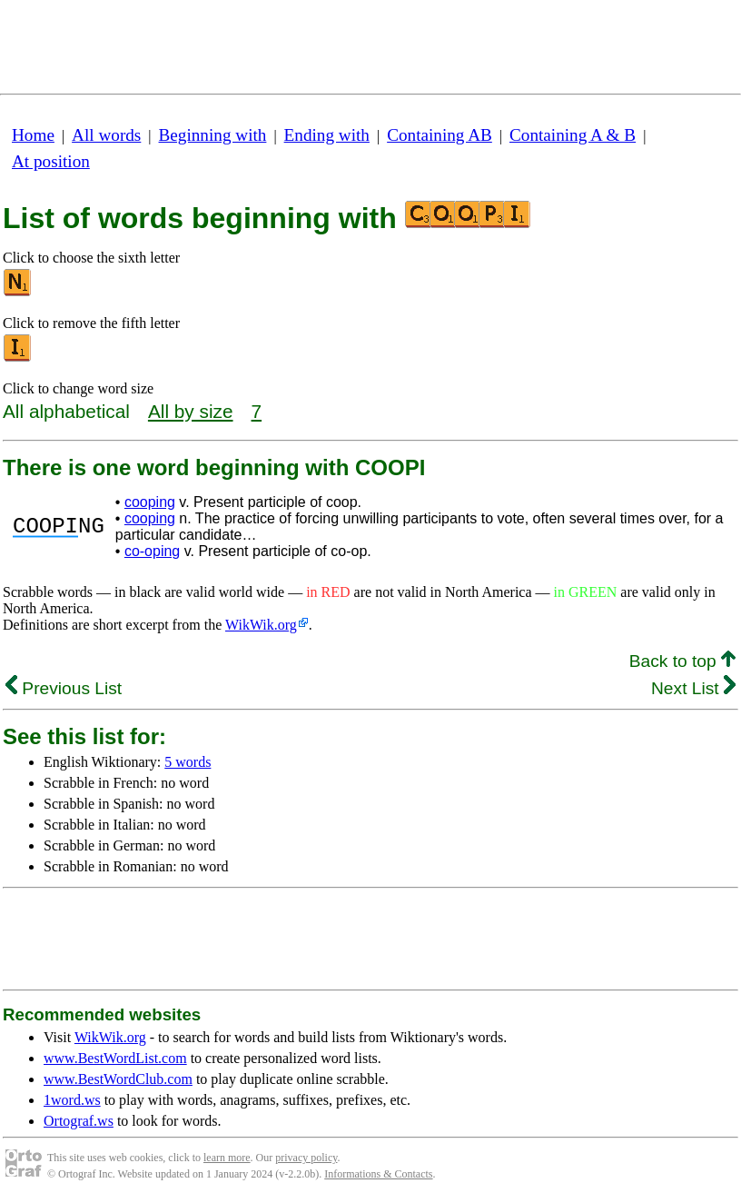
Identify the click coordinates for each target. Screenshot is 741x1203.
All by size (190, 411)
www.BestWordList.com (115, 1058)
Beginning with (213, 134)
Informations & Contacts (378, 1174)
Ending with (327, 134)
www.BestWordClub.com (118, 1079)
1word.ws (72, 1100)
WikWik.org (261, 624)
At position (51, 161)
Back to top (682, 661)
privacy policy (306, 1157)
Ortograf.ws (79, 1120)
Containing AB (439, 134)
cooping (149, 502)
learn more (227, 1157)
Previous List (63, 688)
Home (33, 134)
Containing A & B (572, 134)
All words (106, 134)
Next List (693, 688)
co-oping (152, 551)
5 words (187, 762)
